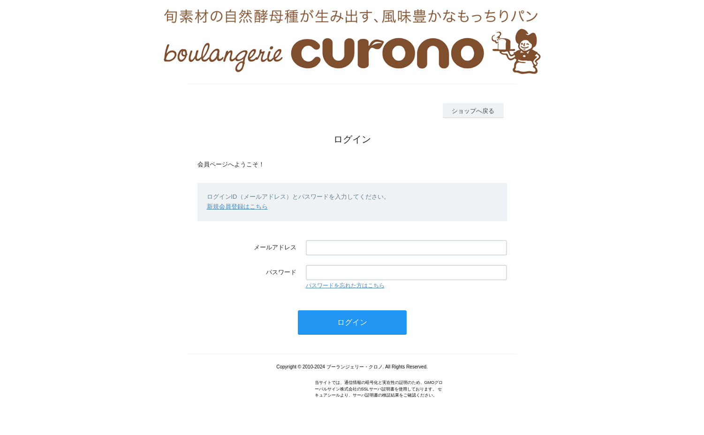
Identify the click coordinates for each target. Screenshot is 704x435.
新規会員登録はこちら (237, 206)
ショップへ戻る (473, 110)
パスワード (281, 272)
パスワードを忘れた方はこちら (345, 285)
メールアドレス (275, 247)
